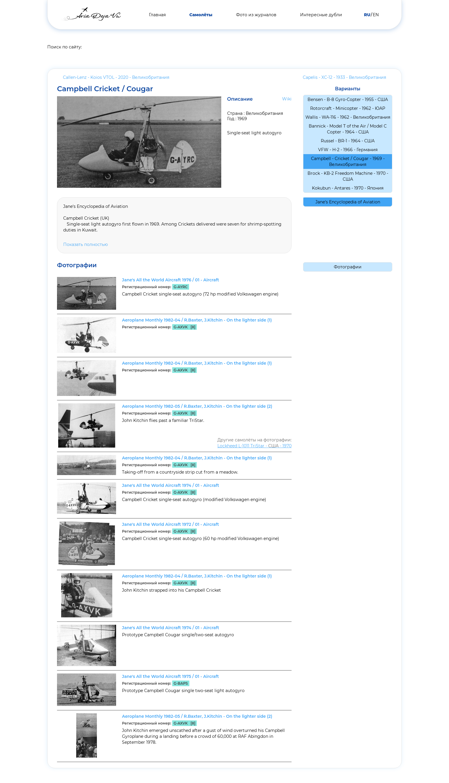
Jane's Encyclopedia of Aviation (347, 202)
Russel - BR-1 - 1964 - (348, 140)
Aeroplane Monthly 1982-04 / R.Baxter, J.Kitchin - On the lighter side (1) (197, 320)
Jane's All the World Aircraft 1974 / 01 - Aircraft (170, 485)
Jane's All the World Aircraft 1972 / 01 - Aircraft (170, 524)
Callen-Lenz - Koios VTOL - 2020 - (116, 77)
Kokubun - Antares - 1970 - (347, 188)
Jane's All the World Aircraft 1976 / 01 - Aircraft (170, 280)
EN (376, 14)
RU (367, 14)
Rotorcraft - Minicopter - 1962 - (347, 108)
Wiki (287, 99)
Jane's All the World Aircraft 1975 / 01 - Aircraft (170, 676)
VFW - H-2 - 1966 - (348, 149)
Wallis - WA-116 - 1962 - (347, 117)
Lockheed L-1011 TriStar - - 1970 (254, 445)
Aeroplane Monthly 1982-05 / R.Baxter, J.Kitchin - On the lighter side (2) (197, 406)
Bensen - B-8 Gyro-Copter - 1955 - (348, 99)
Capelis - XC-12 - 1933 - (344, 77)
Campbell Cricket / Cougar (105, 89)
